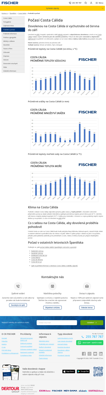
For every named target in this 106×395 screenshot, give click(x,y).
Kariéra (4, 344)
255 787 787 (94, 336)
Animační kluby (62, 344)
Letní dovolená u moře (65, 338)
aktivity (60, 34)
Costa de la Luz (36, 262)
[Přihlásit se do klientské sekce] (91, 3)
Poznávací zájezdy (64, 355)
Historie (5, 60)
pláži (38, 34)
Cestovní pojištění (26, 346)
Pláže (5, 67)
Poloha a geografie (9, 37)
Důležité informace (9, 71)
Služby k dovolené (45, 347)
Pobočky (4, 341)
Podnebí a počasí (9, 30)
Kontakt (4, 338)
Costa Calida (7, 18)
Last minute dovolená (65, 341)
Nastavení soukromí (27, 352)
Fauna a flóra (7, 49)
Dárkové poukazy (26, 343)
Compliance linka (26, 355)
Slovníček (6, 45)
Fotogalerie (7, 22)
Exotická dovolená (64, 347)
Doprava (6, 56)
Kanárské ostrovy (37, 253)
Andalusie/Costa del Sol (39, 255)
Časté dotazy (43, 358)
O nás (4, 347)
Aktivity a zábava (8, 41)
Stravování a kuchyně (10, 63)
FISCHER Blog (6, 350)
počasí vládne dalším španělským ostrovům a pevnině (58, 247)
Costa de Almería (37, 260)
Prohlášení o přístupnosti (10, 353)
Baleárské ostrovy (37, 251)
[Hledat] (85, 3)
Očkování (6, 52)
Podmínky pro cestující (46, 344)
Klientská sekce (44, 341)
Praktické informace (10, 34)
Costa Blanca (35, 258)
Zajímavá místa (8, 26)
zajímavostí (32, 39)
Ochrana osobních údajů (28, 349)
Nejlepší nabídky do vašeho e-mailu (15, 322)
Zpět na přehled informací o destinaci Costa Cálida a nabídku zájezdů (54, 266)
